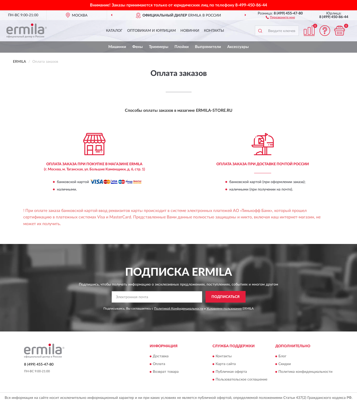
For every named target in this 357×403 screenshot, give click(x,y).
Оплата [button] (159, 364)
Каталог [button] (114, 31)
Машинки (117, 47)
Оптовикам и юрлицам (151, 31)
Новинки (189, 31)
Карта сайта (226, 364)
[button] (280, 17)
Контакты (214, 31)
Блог (282, 356)
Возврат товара (166, 372)
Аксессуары (238, 47)
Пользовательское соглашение (241, 379)
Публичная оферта (231, 372)
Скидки (284, 364)
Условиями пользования (224, 308)
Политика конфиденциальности (305, 372)
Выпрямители (208, 47)
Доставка (161, 356)
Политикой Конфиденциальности (178, 308)
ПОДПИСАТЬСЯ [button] (225, 297)
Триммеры (158, 47)
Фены (137, 47)
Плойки (181, 47)
